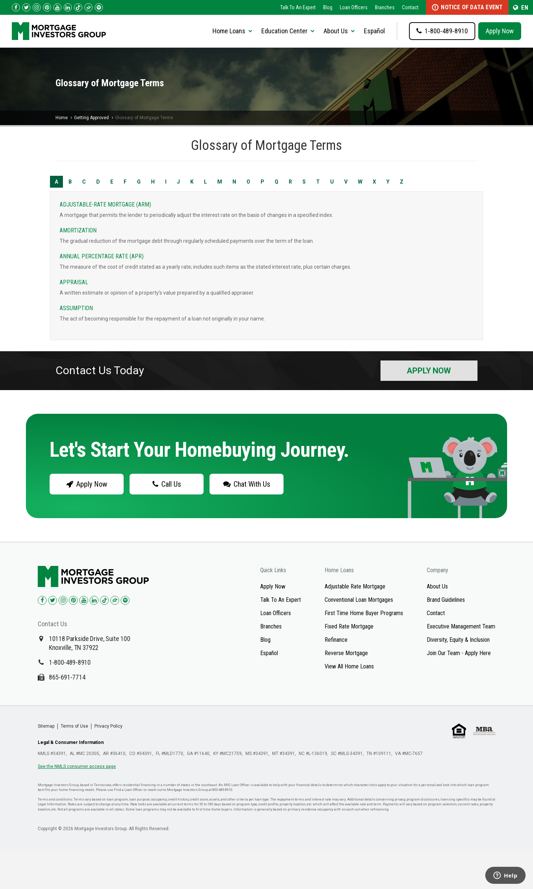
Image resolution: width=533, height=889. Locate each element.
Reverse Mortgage (346, 653)
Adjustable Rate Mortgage (355, 586)
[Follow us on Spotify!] (99, 7)
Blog (327, 7)
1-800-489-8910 (70, 662)
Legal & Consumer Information (71, 742)
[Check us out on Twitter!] (26, 7)
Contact (410, 7)
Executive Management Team (461, 626)
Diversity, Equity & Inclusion (458, 639)
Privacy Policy (108, 726)
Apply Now (500, 31)
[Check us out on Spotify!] (125, 600)
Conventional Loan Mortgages (359, 599)
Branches (385, 7)
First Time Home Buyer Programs (364, 613)
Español (374, 31)
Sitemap (46, 726)
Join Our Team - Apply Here (459, 653)
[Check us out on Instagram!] (37, 7)
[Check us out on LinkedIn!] (68, 7)
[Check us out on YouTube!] (57, 7)
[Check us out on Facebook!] (16, 7)
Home (62, 117)
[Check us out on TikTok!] (78, 7)
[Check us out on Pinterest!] (47, 7)
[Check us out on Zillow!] (88, 7)
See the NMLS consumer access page (77, 766)
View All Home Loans (349, 666)
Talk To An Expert (298, 7)
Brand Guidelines (446, 599)
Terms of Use (74, 726)
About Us (437, 586)
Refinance (336, 639)
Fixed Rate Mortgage (349, 626)
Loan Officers (354, 7)
